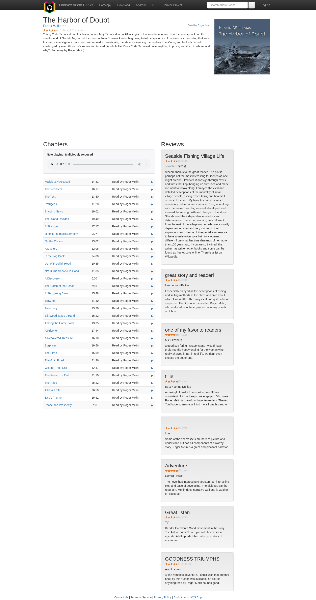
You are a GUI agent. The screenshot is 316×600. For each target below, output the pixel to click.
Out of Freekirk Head (58, 263)
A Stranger (51, 226)
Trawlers (50, 300)
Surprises (51, 345)
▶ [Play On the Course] (152, 241)
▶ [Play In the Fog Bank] (152, 256)
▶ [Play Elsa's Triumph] (152, 397)
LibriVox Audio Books (76, 5)
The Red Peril (53, 189)
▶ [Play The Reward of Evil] (152, 375)
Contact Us (121, 597)
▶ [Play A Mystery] (152, 248)
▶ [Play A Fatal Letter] (152, 390)
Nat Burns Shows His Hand (62, 271)
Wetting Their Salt (56, 367)
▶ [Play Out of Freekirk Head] (152, 263)
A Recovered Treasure (59, 338)
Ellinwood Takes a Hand (60, 315)
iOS (154, 5)
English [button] (267, 5)
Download (123, 5)
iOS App (196, 597)
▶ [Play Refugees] (152, 204)
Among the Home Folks (59, 323)
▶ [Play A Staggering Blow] (152, 293)
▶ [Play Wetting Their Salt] (152, 368)
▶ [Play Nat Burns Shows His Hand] (152, 271)
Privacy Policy (163, 597)
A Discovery (52, 278)
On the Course (54, 241)
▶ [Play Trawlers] (152, 301)
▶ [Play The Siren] (152, 353)
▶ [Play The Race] (152, 382)
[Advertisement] (158, 106)
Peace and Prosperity (58, 405)
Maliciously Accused (57, 181)
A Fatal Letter (53, 390)
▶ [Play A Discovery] (152, 278)
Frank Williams (54, 26)
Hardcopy (105, 5)
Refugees (51, 204)
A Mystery (51, 248)
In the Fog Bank (55, 256)
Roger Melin (204, 25)
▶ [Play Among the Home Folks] (152, 323)
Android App (181, 597)
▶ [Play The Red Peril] (152, 189)
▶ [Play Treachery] (152, 308)
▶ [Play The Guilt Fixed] (152, 360)
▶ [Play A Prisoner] (152, 330)
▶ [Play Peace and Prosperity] (152, 405)
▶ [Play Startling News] (152, 211)
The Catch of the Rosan (60, 286)
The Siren (51, 353)
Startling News (54, 211)
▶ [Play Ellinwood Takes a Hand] (152, 315)
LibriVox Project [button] (173, 5)
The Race (51, 382)
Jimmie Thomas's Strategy (61, 233)
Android (141, 5)
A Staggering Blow (56, 293)
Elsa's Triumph (54, 397)
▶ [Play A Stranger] (152, 226)
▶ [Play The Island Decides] (152, 219)
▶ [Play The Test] (152, 196)
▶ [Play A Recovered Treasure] (152, 338)
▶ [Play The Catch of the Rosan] (152, 286)
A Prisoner (51, 330)
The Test (50, 196)
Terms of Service (141, 597)
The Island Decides (57, 219)
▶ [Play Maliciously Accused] (152, 181)
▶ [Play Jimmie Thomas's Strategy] (152, 234)
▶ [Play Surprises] (152, 345)
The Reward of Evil (57, 375)
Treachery (51, 308)
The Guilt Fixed (54, 360)
